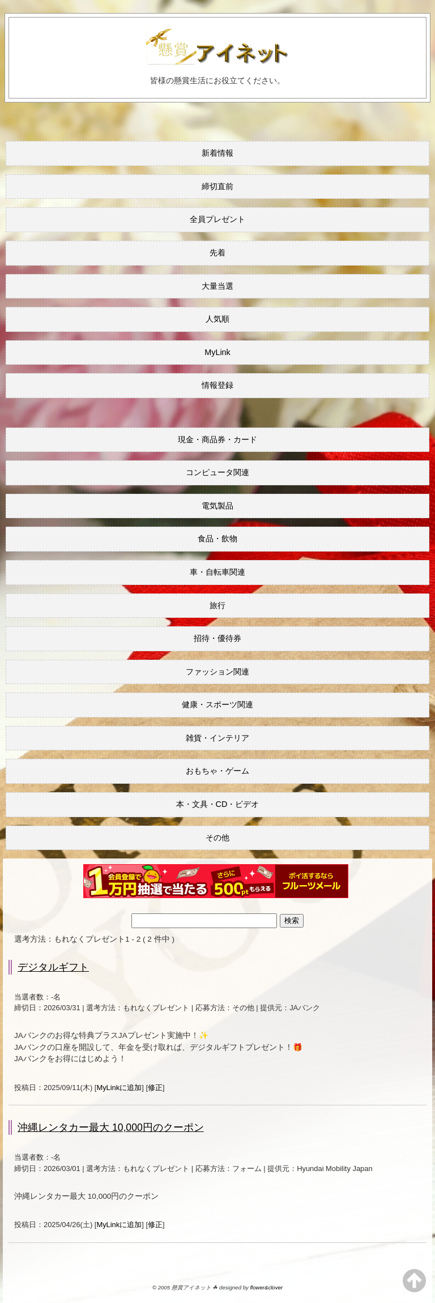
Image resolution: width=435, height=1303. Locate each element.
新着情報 (217, 152)
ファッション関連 (217, 671)
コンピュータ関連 (217, 472)
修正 (155, 1087)
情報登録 (217, 385)
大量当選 (217, 285)
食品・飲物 (217, 538)
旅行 (217, 605)
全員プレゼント (217, 219)
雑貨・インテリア (217, 737)
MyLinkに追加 (119, 1087)
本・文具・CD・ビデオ (217, 804)
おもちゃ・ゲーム (217, 770)
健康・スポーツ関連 (217, 704)
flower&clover (266, 1287)
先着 (217, 252)
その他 (217, 837)
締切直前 (217, 186)
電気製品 (217, 505)
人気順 (217, 318)
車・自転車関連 (217, 571)
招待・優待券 (217, 638)
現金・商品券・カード (217, 439)
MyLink (217, 352)
